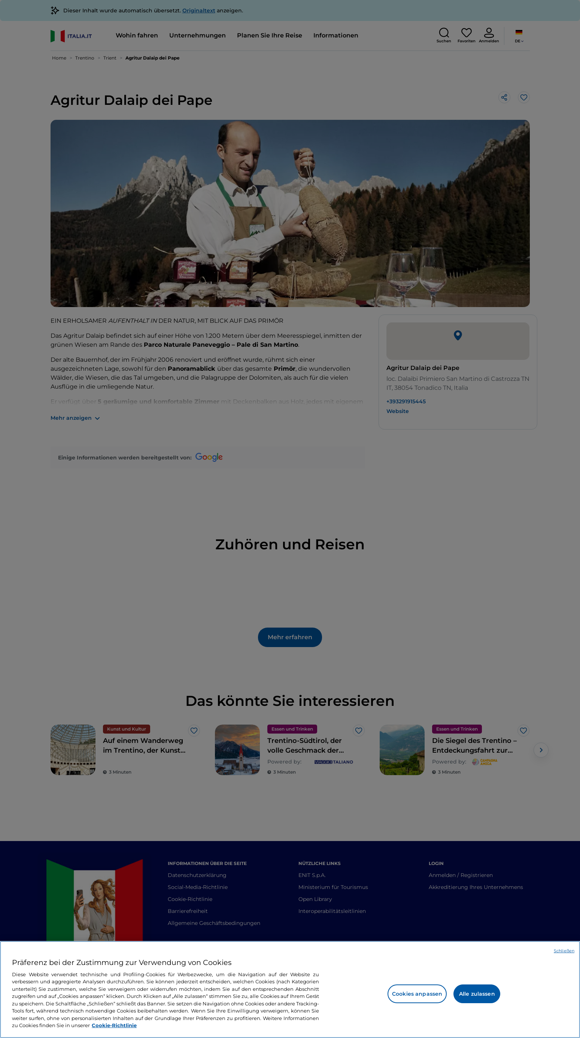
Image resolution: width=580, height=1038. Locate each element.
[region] (290, 989)
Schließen (564, 950)
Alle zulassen (477, 993)
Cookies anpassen (417, 993)
